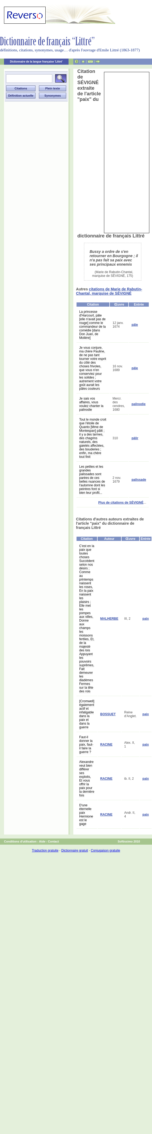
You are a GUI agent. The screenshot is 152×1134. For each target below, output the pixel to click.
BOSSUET (108, 714)
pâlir (134, 438)
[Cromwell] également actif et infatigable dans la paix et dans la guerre (86, 714)
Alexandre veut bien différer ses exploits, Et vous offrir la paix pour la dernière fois (86, 778)
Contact (53, 841)
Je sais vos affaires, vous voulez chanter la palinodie (91, 404)
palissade (138, 480)
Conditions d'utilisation (20, 841)
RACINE (106, 744)
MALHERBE (109, 619)
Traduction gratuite (45, 850)
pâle (134, 325)
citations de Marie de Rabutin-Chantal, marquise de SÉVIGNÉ (109, 291)
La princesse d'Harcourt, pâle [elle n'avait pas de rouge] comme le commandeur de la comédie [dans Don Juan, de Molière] (92, 325)
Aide (42, 841)
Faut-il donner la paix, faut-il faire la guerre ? (86, 744)
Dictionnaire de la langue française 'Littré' (36, 61)
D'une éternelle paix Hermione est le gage (86, 814)
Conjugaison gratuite (105, 850)
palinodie (138, 404)
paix (145, 619)
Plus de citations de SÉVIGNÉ (120, 502)
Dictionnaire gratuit (74, 850)
